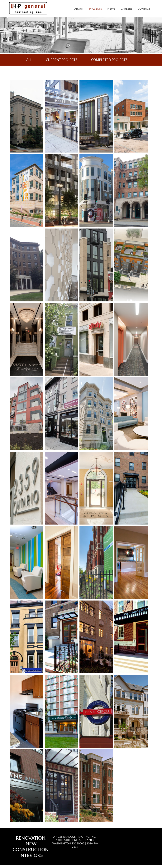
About (78, 8)
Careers (126, 8)
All (29, 60)
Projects (95, 8)
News (111, 8)
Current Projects (61, 60)
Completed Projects (109, 60)
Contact (144, 8)
